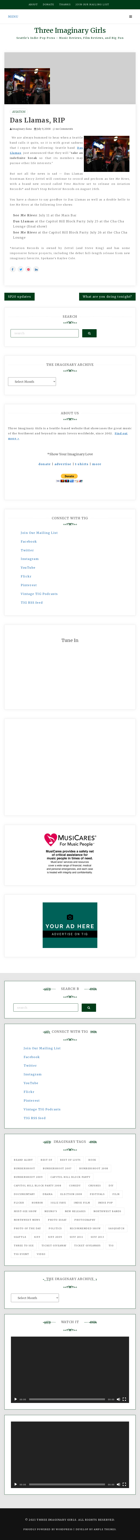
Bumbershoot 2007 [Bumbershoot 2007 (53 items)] (57, 1168)
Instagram (30, 559)
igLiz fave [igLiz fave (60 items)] (58, 1202)
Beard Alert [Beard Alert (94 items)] (23, 1160)
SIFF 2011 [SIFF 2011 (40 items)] (76, 1237)
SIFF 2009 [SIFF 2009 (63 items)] (55, 1237)
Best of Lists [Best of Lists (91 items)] (70, 1160)
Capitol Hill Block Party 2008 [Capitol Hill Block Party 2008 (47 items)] (37, 1185)
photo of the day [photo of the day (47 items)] (27, 1228)
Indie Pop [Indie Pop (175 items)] (105, 1202)
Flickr (26, 576)
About (33, 4)
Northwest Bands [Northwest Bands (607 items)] (107, 1211)
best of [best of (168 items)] (46, 1160)
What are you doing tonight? (107, 296)
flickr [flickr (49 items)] (19, 1202)
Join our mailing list (92, 4)
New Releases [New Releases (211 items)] (75, 1211)
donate (44, 464)
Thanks (65, 4)
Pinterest (29, 585)
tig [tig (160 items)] (111, 1245)
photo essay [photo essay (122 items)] (57, 1219)
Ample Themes (105, 1529)
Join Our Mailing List (39, 533)
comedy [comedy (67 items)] (75, 1185)
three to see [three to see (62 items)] (24, 1245)
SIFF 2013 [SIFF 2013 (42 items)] (97, 1237)
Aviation (19, 112)
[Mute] (118, 1399)
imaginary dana (22, 129)
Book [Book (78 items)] (92, 1160)
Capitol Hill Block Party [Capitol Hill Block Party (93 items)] (70, 1177)
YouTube (28, 567)
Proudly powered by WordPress (48, 1529)
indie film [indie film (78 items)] (82, 1202)
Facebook (29, 541)
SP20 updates (19, 296)
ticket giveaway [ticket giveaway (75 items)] (54, 1245)
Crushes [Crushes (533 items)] (94, 1185)
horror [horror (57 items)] (37, 1202)
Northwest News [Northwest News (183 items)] (27, 1219)
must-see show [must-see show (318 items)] (25, 1211)
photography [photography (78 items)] (85, 1219)
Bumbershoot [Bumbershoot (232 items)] (24, 1168)
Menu (13, 16)
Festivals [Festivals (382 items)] (97, 1194)
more (96, 464)
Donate (48, 4)
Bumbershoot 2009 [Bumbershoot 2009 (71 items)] (28, 1177)
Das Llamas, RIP (37, 120)
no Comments (63, 129)
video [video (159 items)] (41, 1254)
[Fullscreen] (124, 1399)
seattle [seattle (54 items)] (20, 1237)
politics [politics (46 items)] (55, 1228)
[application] (70, 1370)
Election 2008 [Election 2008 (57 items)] (71, 1194)
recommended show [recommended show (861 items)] (85, 1228)
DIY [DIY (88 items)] (111, 1185)
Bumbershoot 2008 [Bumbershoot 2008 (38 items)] (93, 1168)
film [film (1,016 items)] (116, 1194)
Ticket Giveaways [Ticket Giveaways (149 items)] (87, 1245)
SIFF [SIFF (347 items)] (37, 1237)
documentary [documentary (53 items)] (24, 1194)
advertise (63, 464)
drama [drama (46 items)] (47, 1194)
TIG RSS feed (32, 602)
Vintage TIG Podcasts (39, 594)
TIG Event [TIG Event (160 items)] (21, 1254)
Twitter (27, 550)
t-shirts (82, 464)
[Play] (16, 1399)
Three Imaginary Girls (70, 30)
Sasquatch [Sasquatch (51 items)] (116, 1228)
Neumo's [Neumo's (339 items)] (50, 1211)
